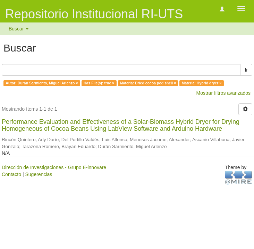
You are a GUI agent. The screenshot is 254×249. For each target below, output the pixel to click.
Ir (246, 70)
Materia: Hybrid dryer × (202, 83)
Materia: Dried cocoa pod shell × (148, 83)
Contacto (11, 174)
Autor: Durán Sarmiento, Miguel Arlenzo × (42, 83)
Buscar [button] (18, 28)
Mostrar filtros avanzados (223, 93)
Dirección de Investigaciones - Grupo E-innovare (54, 167)
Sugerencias (38, 174)
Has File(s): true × (99, 83)
